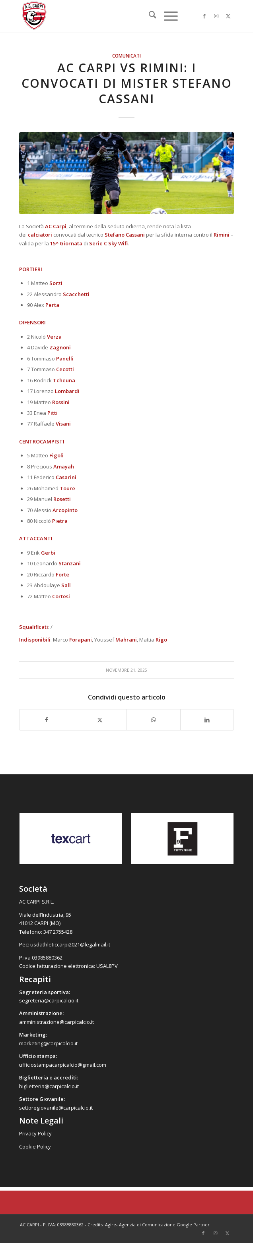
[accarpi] (105, 16)
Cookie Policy (35, 1146)
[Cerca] (148, 16)
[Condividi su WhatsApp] (153, 719)
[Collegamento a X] (228, 16)
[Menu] (167, 16)
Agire (110, 1225)
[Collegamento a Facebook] (204, 16)
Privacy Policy (35, 1133)
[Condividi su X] (100, 719)
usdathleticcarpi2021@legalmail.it (70, 944)
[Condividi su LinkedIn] (207, 719)
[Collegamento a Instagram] (216, 16)
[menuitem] (148, 16)
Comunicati (126, 55)
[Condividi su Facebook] (46, 719)
